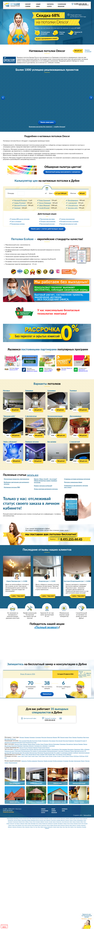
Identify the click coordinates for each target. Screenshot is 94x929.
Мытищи (31, 822)
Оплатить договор (8, 812)
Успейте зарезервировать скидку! (49, 39)
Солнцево (50, 822)
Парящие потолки (32, 442)
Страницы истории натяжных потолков (77, 479)
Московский (10, 822)
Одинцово (41, 820)
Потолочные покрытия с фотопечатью (16, 479)
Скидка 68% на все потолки (20, 219)
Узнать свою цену (47, 122)
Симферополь (50, 824)
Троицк (84, 820)
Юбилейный (33, 820)
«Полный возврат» (46, 628)
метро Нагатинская (65, 822)
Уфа (82, 824)
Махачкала (76, 824)
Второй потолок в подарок (69, 221)
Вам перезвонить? (81, 6)
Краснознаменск (80, 820)
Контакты (50, 4)
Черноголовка (24, 820)
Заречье (54, 822)
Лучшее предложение (48, 221)
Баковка (20, 822)
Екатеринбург (50, 827)
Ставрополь (14, 827)
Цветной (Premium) (20, 205)
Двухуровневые (73, 200)
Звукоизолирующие (55, 416)
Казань (29, 824)
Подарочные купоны (18, 224)
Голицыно (67, 820)
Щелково (29, 820)
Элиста (68, 824)
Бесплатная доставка (48, 219)
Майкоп (81, 822)
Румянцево (38, 822)
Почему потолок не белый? (43, 486)
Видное (37, 820)
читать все (34, 475)
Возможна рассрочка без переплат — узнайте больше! (47, 127)
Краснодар (12, 824)
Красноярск (27, 827)
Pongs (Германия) (44, 200)
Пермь (23, 827)
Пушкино (71, 820)
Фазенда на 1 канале (32, 371)
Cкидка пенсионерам (68, 219)
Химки (44, 820)
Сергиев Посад (10, 820)
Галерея (27, 6)
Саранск (40, 824)
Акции (38, 4)
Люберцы (27, 822)
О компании (62, 4)
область (70, 822)
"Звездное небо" (10, 416)
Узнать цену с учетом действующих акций (47, 229)
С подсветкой (72, 203)
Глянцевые (29, 391)
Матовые (7, 391)
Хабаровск (10, 827)
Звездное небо (73, 208)
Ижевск (26, 824)
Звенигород (63, 820)
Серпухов (15, 820)
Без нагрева (52, 442)
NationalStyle (87, 816)
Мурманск (85, 824)
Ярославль (84, 827)
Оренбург (72, 827)
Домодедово (53, 820)
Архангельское (15, 822)
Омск (75, 827)
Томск (36, 827)
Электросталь (58, 822)
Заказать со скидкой (88, 50)
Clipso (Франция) (44, 205)
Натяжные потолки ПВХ (12, 488)
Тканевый (17, 208)
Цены (38, 6)
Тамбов (41, 827)
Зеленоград (48, 820)
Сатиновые (52, 391)
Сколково (46, 822)
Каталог (28, 4)
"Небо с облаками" (11, 442)
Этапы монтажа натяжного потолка (46, 489)
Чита (15, 824)
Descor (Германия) (45, 203)
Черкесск (65, 824)
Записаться (47, 693)
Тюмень (31, 827)
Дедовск (74, 820)
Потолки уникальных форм (73, 483)
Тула (34, 827)
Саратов (54, 827)
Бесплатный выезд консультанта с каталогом (63, 172)
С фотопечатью (73, 205)
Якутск (37, 824)
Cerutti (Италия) (44, 208)
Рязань (61, 827)
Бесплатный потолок (48, 224)
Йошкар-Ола (44, 824)
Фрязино (19, 820)
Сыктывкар (55, 824)
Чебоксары (22, 824)
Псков (64, 827)
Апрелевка (58, 820)
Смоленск (45, 827)
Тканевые (73, 391)
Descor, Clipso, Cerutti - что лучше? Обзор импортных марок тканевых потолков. (45, 481)
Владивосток (19, 827)
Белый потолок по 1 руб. (69, 224)
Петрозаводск (60, 824)
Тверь (39, 827)
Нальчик (71, 824)
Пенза (66, 827)
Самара (58, 827)
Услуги (49, 6)
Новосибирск (79, 827)
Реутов (34, 822)
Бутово (23, 822)
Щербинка (42, 822)
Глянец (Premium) (20, 203)
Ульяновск (78, 822)
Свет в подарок (16, 221)
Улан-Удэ (80, 824)
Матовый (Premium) (20, 200)
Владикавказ (33, 824)
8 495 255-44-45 (79, 4)
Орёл (69, 827)
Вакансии (61, 6)
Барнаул (18, 824)
